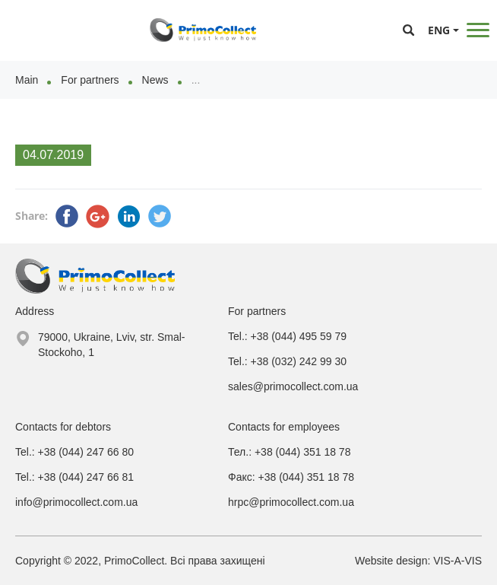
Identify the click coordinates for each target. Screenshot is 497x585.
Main (26, 80)
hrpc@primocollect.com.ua (291, 502)
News (155, 80)
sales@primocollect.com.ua (293, 386)
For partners (90, 80)
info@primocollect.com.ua (76, 502)
